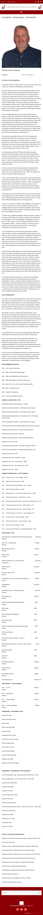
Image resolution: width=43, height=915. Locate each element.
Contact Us (3, 1)
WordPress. (38, 913)
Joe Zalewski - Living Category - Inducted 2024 (19, 17)
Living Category (29, 74)
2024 (23, 74)
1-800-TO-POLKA (11, 1)
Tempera (33, 913)
